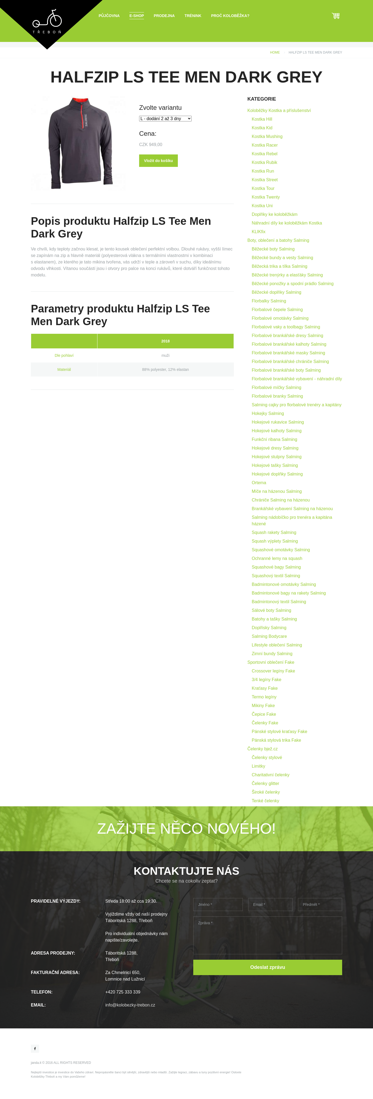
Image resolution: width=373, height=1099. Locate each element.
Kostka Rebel (264, 153)
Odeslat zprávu (267, 967)
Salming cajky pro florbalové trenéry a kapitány (297, 404)
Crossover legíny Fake (273, 671)
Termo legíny (264, 697)
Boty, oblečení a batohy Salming (278, 240)
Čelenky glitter (265, 783)
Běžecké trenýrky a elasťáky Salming (287, 275)
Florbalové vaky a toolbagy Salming (286, 327)
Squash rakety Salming (274, 532)
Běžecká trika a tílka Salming (279, 266)
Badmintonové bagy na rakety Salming (289, 593)
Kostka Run (263, 171)
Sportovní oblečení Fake (270, 662)
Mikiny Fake (263, 705)
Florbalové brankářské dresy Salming (287, 335)
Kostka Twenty (266, 197)
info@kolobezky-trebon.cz (130, 1005)
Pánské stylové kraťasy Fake (279, 731)
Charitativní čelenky (271, 775)
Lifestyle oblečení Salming (277, 645)
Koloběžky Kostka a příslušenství (279, 110)
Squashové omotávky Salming (281, 549)
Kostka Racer (265, 145)
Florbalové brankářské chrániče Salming (290, 361)
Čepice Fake (264, 714)
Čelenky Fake (265, 723)
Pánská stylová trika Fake (276, 740)
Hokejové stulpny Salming (277, 456)
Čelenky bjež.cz (262, 749)
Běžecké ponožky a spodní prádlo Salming (292, 283)
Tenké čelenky (265, 800)
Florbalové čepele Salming (277, 309)
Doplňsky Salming (269, 627)
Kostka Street (265, 179)
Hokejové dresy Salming (275, 448)
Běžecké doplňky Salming (276, 292)
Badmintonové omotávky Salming (284, 584)
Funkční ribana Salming (274, 439)
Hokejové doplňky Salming (277, 474)
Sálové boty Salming (271, 610)
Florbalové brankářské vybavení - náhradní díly (297, 379)
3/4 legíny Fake (266, 679)
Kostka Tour (263, 188)
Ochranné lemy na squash (277, 558)
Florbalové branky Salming (277, 396)
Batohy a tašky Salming (274, 619)
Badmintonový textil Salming (279, 601)
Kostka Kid (262, 128)
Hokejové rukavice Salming (278, 422)
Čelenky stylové (267, 757)
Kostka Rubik (264, 162)
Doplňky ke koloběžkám (274, 214)
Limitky (258, 766)
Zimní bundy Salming (272, 653)
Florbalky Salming (269, 301)
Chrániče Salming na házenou (281, 500)
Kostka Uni (262, 205)
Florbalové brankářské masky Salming (288, 353)
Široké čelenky (266, 792)
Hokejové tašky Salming (275, 465)
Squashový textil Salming (276, 575)
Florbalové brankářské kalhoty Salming (289, 344)
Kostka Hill (262, 119)
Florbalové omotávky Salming (280, 318)
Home (275, 52)
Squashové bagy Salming (276, 567)
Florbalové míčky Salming (276, 387)
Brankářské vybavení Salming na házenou (292, 508)
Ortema (259, 482)
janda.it (36, 1063)
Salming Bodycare (269, 636)
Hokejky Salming (268, 413)
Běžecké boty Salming (273, 249)
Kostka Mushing (267, 136)
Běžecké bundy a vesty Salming (282, 257)
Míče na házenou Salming (277, 491)
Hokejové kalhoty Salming (277, 430)
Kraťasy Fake (265, 688)
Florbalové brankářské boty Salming (286, 370)
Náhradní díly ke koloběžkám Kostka (287, 223)
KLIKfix (259, 231)
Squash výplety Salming (275, 541)
